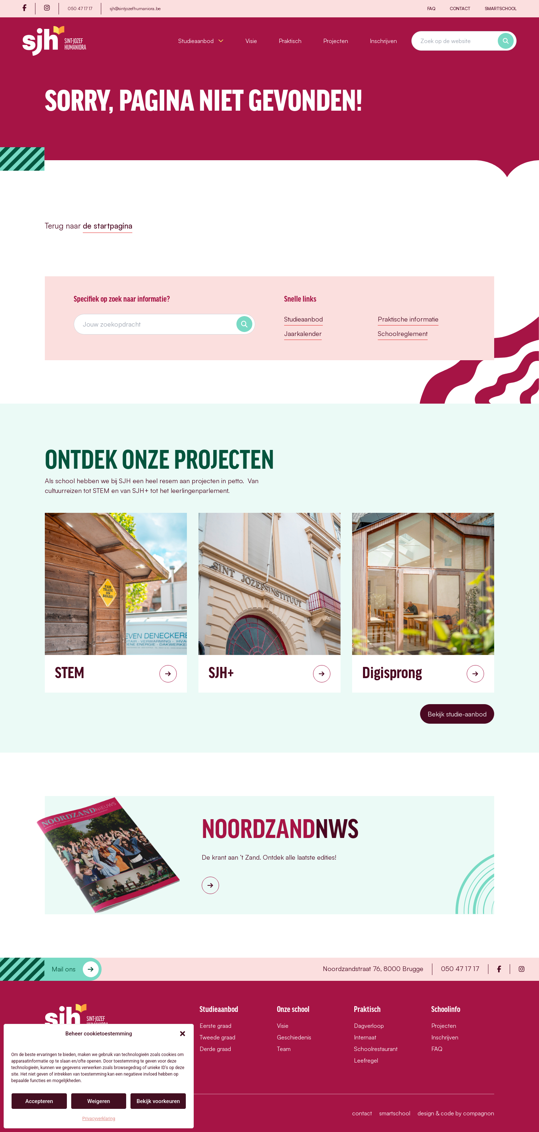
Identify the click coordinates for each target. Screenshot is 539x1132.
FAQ (431, 8)
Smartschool (501, 8)
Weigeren (98, 1101)
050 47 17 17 (80, 8)
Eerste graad (215, 1025)
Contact (460, 8)
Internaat (365, 1037)
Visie (251, 40)
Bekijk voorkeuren (158, 1101)
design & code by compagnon (456, 1113)
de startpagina (107, 225)
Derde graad (215, 1048)
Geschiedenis (294, 1037)
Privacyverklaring (98, 1118)
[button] (182, 1033)
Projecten (335, 40)
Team (284, 1048)
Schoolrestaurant (376, 1048)
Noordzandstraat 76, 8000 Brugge (373, 969)
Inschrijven (383, 40)
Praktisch (290, 40)
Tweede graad (217, 1037)
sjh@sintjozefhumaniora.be (135, 8)
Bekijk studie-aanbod (457, 714)
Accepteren (39, 1101)
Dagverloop (369, 1025)
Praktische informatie (408, 319)
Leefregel (366, 1060)
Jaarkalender (303, 333)
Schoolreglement (403, 333)
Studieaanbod (201, 40)
